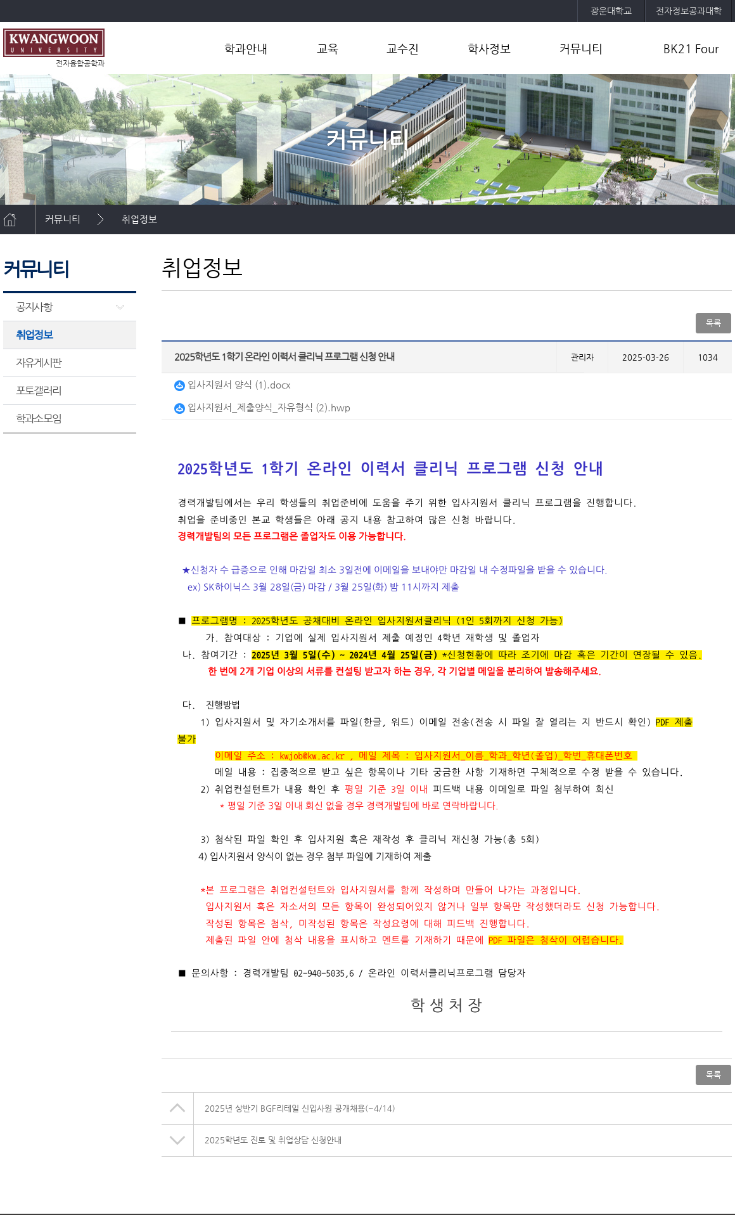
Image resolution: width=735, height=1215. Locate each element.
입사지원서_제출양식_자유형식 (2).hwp (262, 407)
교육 (327, 48)
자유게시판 (38, 362)
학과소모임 (38, 418)
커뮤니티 (581, 48)
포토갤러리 (38, 390)
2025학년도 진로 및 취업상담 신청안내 (273, 1140)
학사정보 (489, 48)
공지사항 (34, 306)
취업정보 (139, 219)
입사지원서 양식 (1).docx (232, 384)
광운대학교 (611, 11)
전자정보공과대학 (689, 11)
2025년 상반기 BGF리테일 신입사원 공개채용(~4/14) (300, 1108)
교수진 (403, 48)
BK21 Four (691, 48)
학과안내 (245, 48)
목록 (713, 323)
